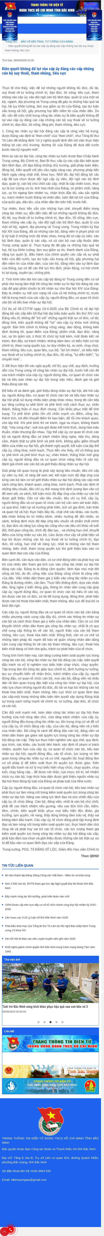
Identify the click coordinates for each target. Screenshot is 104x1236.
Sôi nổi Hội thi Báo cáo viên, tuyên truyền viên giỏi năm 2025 (40, 938)
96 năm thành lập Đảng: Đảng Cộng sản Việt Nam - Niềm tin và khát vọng (47, 875)
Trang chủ (11, 41)
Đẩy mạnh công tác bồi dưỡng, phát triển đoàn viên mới (37, 896)
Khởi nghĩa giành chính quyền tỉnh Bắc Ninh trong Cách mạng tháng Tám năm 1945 (50, 949)
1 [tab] (39, 1022)
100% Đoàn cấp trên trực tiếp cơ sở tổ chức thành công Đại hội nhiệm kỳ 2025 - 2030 (51, 907)
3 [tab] (50, 1022)
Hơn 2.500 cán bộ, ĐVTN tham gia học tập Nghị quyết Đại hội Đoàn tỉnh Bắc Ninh (49, 886)
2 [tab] (45, 1022)
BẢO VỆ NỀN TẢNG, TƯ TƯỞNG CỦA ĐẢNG (47, 41)
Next (102, 991)
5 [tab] (62, 1022)
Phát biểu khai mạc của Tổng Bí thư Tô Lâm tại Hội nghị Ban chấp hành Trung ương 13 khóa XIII (50, 928)
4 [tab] (56, 1022)
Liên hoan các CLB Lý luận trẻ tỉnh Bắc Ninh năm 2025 (36, 917)
